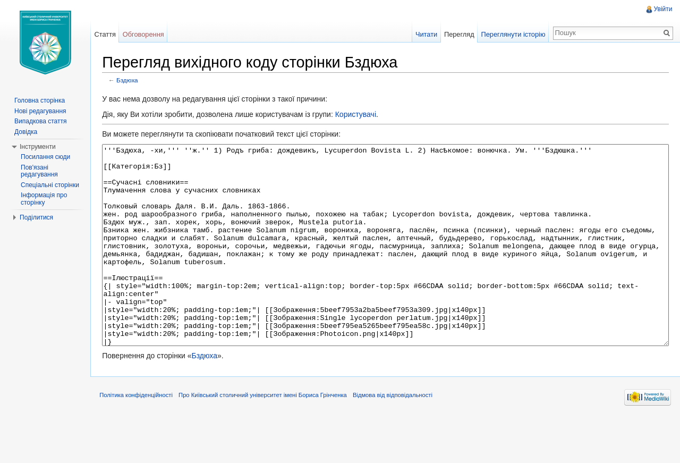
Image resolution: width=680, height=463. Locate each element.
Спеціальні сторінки (50, 185)
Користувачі (359, 115)
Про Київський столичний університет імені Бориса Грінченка (267, 438)
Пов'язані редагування (39, 171)
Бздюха (132, 81)
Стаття (107, 34)
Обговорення (146, 34)
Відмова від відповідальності (397, 438)
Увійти (662, 9)
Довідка (25, 132)
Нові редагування (40, 111)
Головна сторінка (39, 100)
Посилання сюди (45, 157)
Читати (425, 34)
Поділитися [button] (36, 217)
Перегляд (458, 34)
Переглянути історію (512, 34)
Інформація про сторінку (44, 198)
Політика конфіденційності (140, 438)
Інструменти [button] (38, 146)
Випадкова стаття (40, 121)
